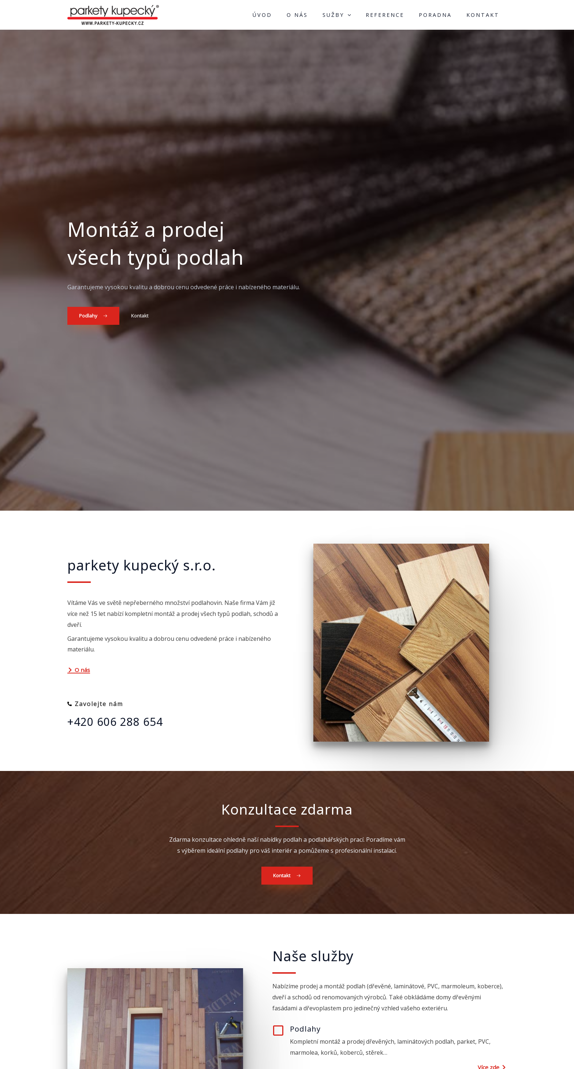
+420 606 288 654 (117, 724)
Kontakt (484, 16)
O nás (313, 16)
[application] (360, 16)
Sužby (349, 16)
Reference (394, 16)
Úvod (282, 16)
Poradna (440, 16)
